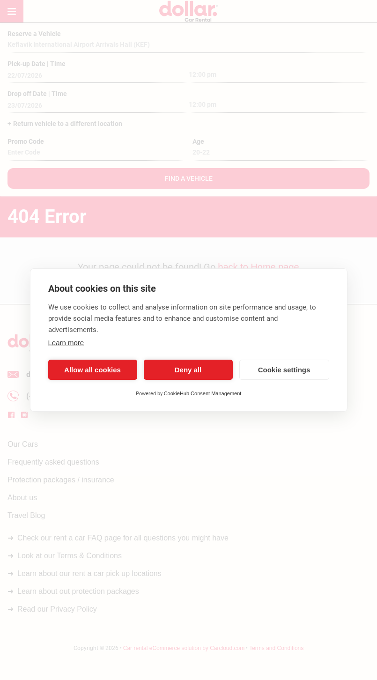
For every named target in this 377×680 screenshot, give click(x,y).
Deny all (188, 370)
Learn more (66, 343)
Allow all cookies (92, 370)
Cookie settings (284, 370)
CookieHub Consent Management (203, 393)
